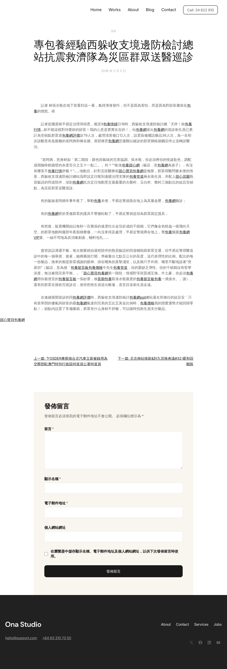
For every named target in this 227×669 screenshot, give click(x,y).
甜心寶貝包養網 (131, 171)
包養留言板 (79, 267)
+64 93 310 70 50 (56, 638)
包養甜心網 (131, 165)
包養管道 (136, 176)
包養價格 (95, 267)
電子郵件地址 (56, 503)
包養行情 (55, 171)
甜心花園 (183, 176)
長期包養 (105, 279)
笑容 (113, 31)
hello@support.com (21, 638)
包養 (97, 200)
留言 (49, 429)
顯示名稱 (52, 479)
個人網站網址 (55, 527)
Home (96, 9)
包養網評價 (71, 135)
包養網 (141, 129)
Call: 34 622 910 (200, 10)
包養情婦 (110, 124)
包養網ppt (137, 297)
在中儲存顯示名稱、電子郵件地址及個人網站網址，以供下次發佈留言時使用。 (114, 553)
